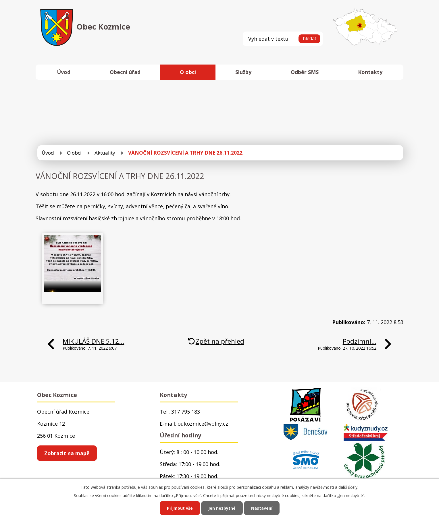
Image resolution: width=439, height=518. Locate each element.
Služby (243, 72)
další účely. (348, 487)
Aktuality (105, 152)
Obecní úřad (125, 72)
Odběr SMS (305, 72)
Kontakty (370, 72)
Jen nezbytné (222, 508)
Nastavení (261, 508)
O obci (188, 72)
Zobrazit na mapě (67, 453)
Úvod (63, 72)
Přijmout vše (180, 508)
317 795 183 (185, 411)
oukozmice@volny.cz (203, 423)
